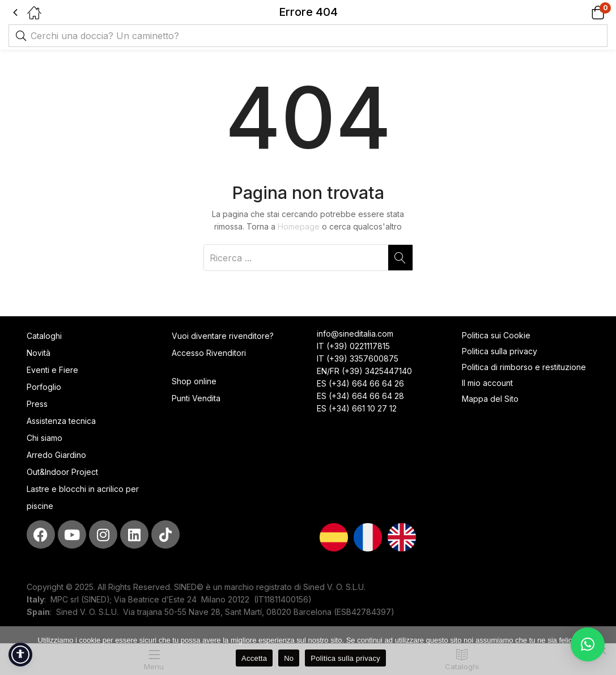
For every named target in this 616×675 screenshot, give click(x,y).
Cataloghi (44, 336)
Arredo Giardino (56, 455)
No (289, 658)
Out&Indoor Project (62, 472)
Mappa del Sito (491, 399)
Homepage (299, 226)
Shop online (194, 381)
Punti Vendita (196, 398)
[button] (583, 12)
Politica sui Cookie (496, 335)
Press (37, 404)
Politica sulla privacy (499, 351)
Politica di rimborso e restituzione (524, 367)
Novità (38, 353)
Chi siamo (44, 438)
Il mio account (487, 383)
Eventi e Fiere (52, 370)
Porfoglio (44, 387)
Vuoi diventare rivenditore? (223, 336)
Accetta (254, 658)
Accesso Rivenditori (209, 353)
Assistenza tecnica (61, 421)
